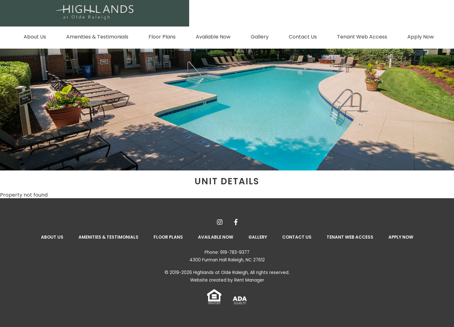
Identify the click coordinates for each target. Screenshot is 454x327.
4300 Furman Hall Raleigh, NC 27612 (227, 260)
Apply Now (420, 36)
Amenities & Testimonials (97, 36)
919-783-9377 (234, 252)
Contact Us (303, 36)
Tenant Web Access (362, 36)
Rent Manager (249, 280)
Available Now (213, 36)
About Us (35, 36)
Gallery (260, 36)
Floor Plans (162, 36)
